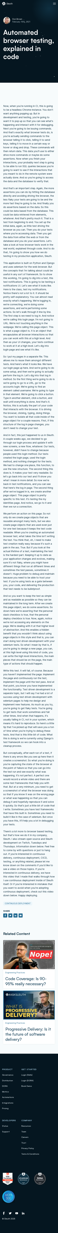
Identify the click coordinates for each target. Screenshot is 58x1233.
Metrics (5, 1092)
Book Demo (26, 1086)
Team (23, 1131)
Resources (26, 1126)
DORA (5, 1086)
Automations (8, 1097)
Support (6, 1131)
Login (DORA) (27, 1080)
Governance (7, 1075)
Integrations (7, 1103)
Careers (25, 1137)
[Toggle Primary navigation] (54, 4)
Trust (23, 1143)
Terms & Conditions (30, 1154)
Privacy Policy (27, 1148)
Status (5, 1126)
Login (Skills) (27, 1075)
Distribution (7, 1080)
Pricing (5, 1108)
